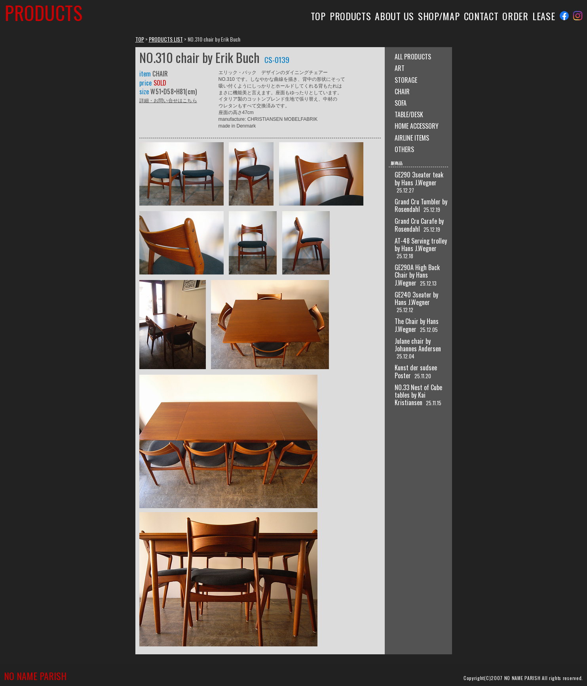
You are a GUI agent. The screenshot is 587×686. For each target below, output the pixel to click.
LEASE (543, 16)
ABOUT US (394, 16)
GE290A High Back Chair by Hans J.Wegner (417, 275)
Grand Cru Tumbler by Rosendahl (421, 205)
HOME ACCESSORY (417, 126)
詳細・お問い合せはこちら (168, 100)
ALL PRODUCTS (413, 56)
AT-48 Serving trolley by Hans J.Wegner (421, 244)
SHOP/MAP (439, 16)
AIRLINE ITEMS (412, 138)
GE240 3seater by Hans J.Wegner (416, 298)
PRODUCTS (350, 16)
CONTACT (481, 16)
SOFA (401, 103)
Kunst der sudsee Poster (416, 371)
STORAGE (406, 80)
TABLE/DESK (409, 114)
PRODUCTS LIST (166, 39)
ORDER (515, 16)
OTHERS (404, 149)
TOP (318, 16)
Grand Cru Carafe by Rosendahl (419, 224)
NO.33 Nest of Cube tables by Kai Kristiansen (418, 395)
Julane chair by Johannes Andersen (418, 344)
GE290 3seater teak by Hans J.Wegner (419, 178)
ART (400, 68)
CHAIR (402, 91)
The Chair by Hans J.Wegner (417, 324)
